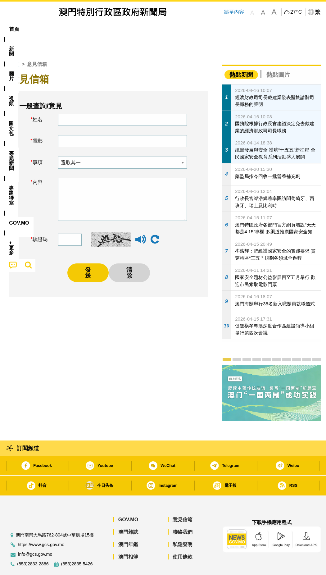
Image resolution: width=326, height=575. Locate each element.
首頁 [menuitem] (14, 29)
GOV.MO (128, 500)
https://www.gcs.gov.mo (41, 525)
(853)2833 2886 (33, 545)
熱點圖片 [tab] (278, 55)
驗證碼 (40, 220)
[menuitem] (36, 29)
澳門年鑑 (128, 525)
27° (296, 12)
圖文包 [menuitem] (106, 29)
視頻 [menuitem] (82, 29)
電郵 (38, 122)
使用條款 (182, 538)
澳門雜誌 (128, 513)
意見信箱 (182, 500)
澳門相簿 (128, 538)
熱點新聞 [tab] (241, 55)
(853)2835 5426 (77, 545)
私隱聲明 (182, 525)
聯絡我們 (182, 513)
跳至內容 (234, 12)
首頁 (14, 45)
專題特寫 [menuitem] (168, 29)
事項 (38, 143)
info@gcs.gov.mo (35, 535)
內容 (38, 163)
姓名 (38, 100)
